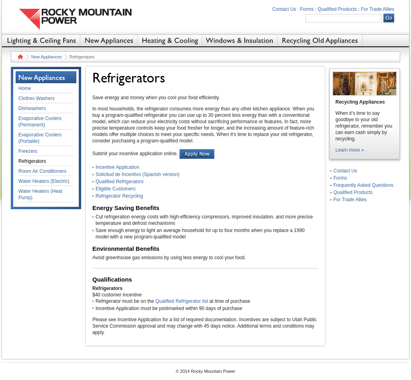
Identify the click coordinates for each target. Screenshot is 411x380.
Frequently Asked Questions (363, 185)
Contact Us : (285, 9)
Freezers (27, 151)
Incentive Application (117, 167)
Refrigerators (32, 161)
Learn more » (349, 150)
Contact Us (345, 171)
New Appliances (46, 56)
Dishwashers (32, 108)
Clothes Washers (36, 98)
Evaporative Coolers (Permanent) (40, 122)
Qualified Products (337, 9)
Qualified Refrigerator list (181, 301)
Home (19, 56)
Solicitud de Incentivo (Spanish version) (138, 174)
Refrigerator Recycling (119, 196)
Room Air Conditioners (42, 171)
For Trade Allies (377, 9)
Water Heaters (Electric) (44, 181)
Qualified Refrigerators (120, 181)
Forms (307, 9)
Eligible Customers (116, 189)
